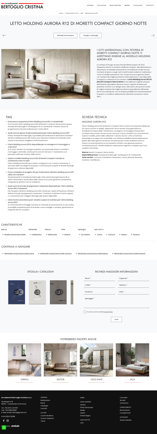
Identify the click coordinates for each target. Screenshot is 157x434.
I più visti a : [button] (99, 229)
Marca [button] (4, 229)
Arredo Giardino (126, 420)
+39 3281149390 (11, 410)
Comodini (123, 397)
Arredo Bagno (85, 416)
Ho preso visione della (100, 312)
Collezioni (101, 5)
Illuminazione (125, 410)
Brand (127, 5)
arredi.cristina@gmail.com (17, 412)
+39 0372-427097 (11, 408)
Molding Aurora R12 (91, 13)
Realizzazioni (115, 5)
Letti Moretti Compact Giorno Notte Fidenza (93, 253)
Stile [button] (63, 229)
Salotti (82, 413)
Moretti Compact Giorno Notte (15, 234)
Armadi (122, 400)
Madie (82, 410)
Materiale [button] (33, 229)
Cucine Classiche (47, 418)
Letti (81, 13)
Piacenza (136, 234)
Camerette (124, 403)
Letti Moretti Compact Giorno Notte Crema (19, 253)
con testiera (85, 234)
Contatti (150, 5)
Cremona (111, 234)
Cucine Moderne (47, 416)
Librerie (83, 405)
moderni (67, 234)
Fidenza (124, 234)
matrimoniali (52, 234)
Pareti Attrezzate (86, 407)
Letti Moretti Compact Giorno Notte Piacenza (129, 253)
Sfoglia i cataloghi (90, 35)
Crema (99, 234)
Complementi (125, 413)
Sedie (82, 397)
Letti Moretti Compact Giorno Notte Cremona (56, 253)
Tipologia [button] (82, 229)
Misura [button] (48, 229)
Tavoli (43, 421)
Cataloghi (137, 5)
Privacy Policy (108, 312)
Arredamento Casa (71, 13)
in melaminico (37, 234)
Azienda (90, 5)
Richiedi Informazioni (65, 35)
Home (61, 13)
